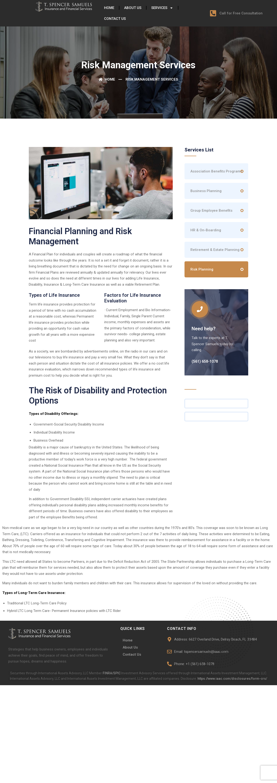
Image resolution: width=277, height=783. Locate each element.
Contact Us (115, 19)
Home (109, 8)
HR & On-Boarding (205, 230)
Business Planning (206, 191)
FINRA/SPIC (112, 673)
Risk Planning (201, 269)
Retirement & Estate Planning (214, 250)
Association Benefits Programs (216, 171)
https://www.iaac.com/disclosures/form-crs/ (232, 678)
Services (162, 8)
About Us (132, 8)
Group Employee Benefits (211, 210)
